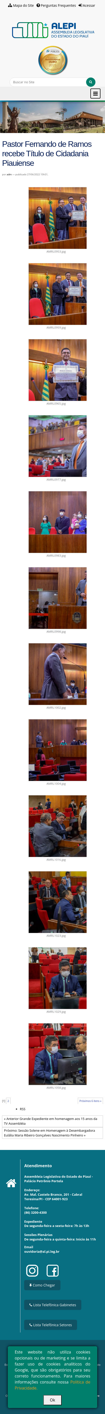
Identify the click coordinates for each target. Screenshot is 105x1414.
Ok (52, 1400)
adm (9, 174)
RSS (22, 1109)
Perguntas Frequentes (58, 5)
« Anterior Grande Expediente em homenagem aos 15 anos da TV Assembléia (50, 1121)
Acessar (89, 5)
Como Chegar (42, 1285)
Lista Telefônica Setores (50, 1324)
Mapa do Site (23, 5)
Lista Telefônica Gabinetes (52, 1304)
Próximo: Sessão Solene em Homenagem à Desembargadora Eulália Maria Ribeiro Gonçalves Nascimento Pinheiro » (49, 1132)
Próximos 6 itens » (90, 1101)
